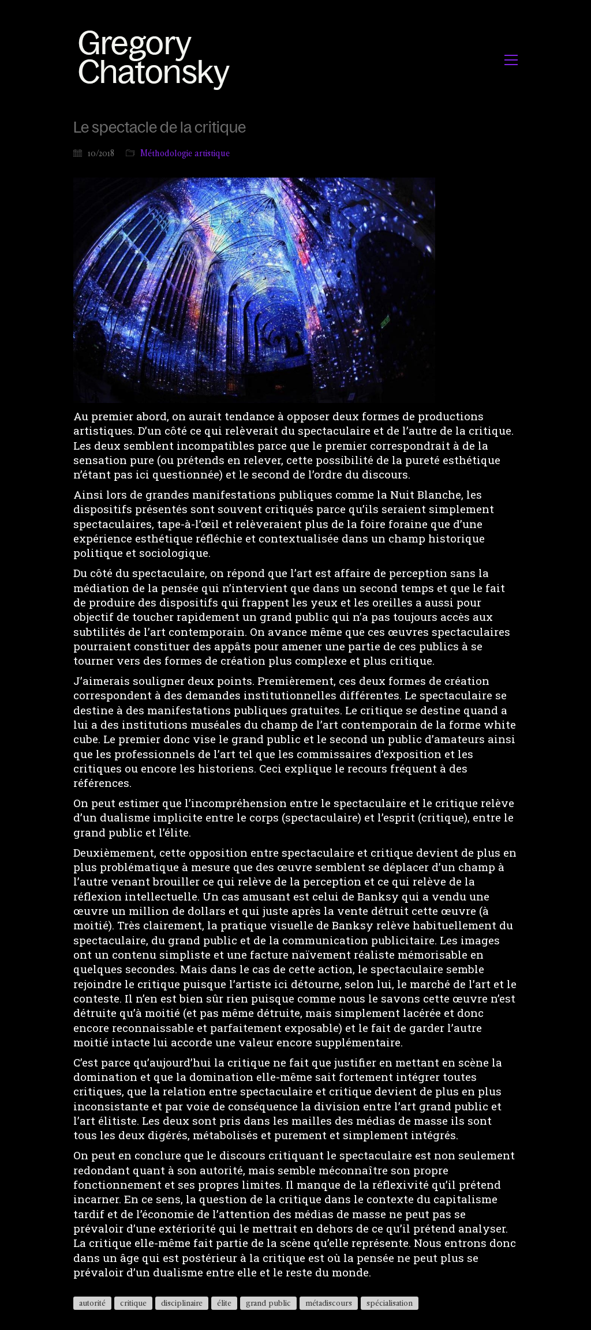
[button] (511, 60)
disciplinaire (182, 1303)
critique (133, 1303)
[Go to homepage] (157, 60)
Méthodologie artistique (185, 153)
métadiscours (328, 1303)
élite (224, 1303)
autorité (92, 1303)
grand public (268, 1303)
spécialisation (389, 1303)
